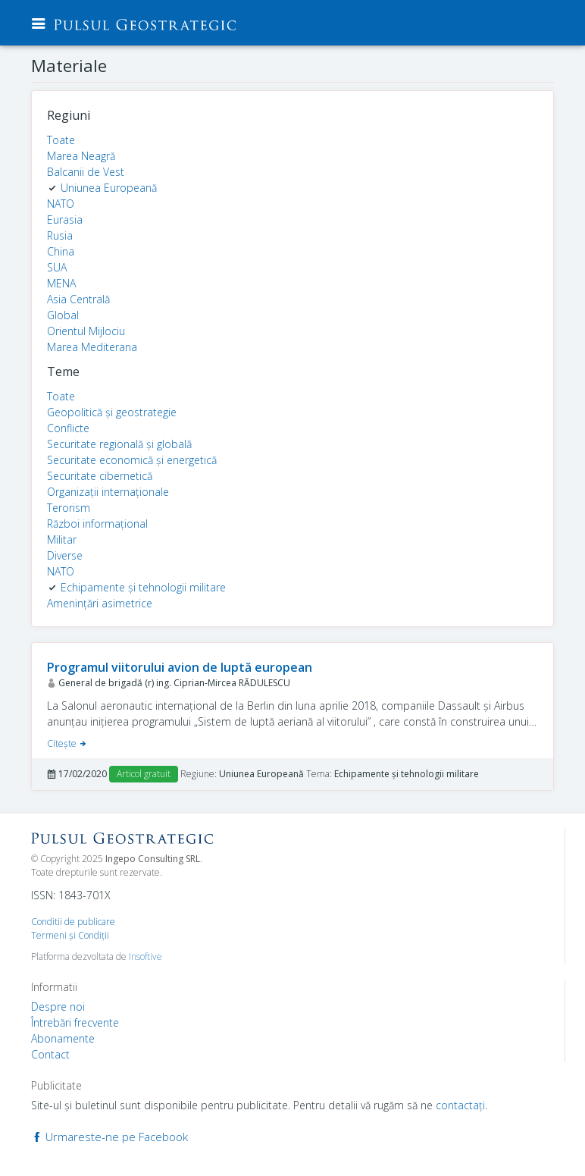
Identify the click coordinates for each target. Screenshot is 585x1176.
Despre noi (58, 1006)
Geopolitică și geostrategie (112, 412)
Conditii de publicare (73, 921)
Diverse (65, 555)
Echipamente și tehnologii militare (143, 587)
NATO (60, 203)
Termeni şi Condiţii (70, 935)
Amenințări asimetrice (99, 603)
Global (63, 315)
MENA (61, 283)
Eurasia (65, 219)
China (60, 251)
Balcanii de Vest (85, 172)
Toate (61, 140)
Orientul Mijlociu (86, 331)
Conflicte (68, 428)
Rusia (60, 235)
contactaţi (460, 1105)
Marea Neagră (81, 156)
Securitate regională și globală (119, 444)
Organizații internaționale (108, 492)
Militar (62, 539)
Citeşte (67, 743)
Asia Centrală (78, 299)
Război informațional (97, 523)
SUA (57, 267)
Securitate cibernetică (99, 476)
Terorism (68, 507)
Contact (50, 1054)
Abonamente (63, 1038)
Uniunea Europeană (109, 187)
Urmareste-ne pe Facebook (109, 1136)
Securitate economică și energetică (132, 460)
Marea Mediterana (92, 347)
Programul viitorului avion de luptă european (179, 667)
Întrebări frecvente (75, 1022)
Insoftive (145, 956)
